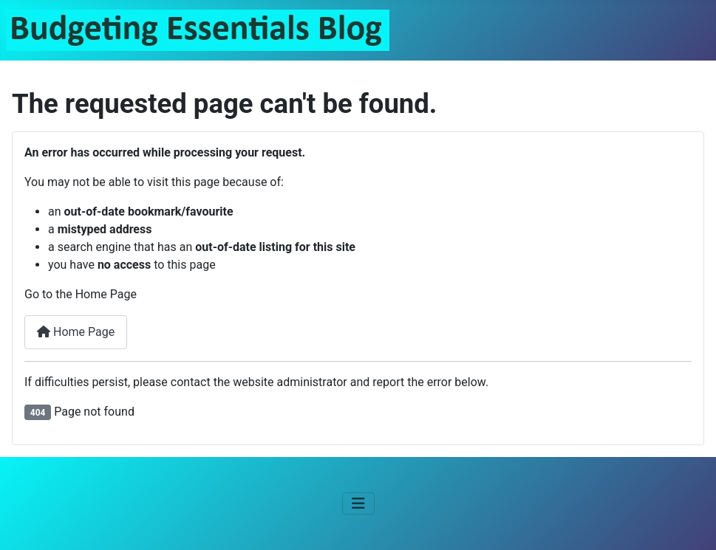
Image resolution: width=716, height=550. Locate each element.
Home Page (76, 332)
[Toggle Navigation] (358, 503)
